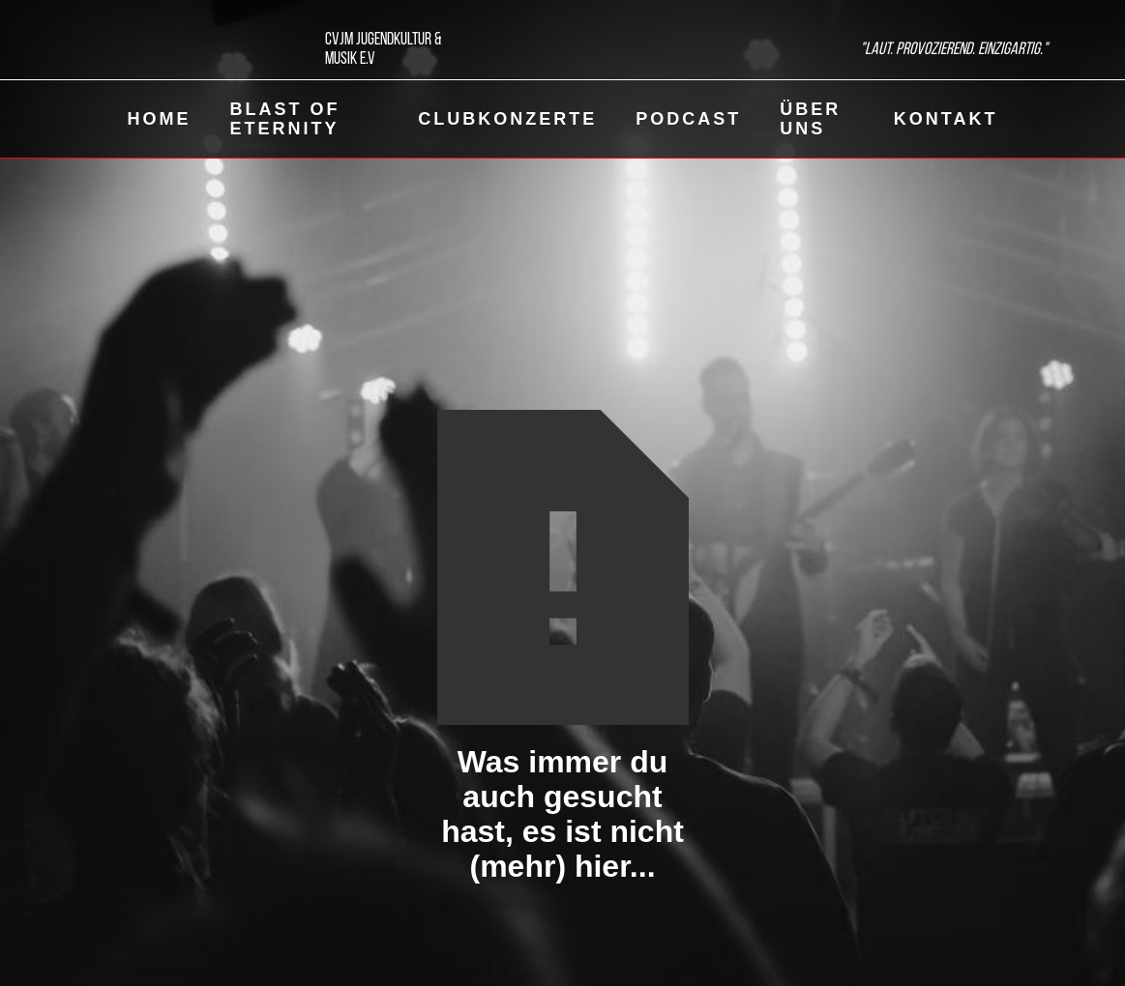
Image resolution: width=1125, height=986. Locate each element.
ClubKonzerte (507, 119)
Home (160, 119)
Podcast (688, 119)
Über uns (810, 119)
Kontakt (946, 119)
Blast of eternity (285, 119)
